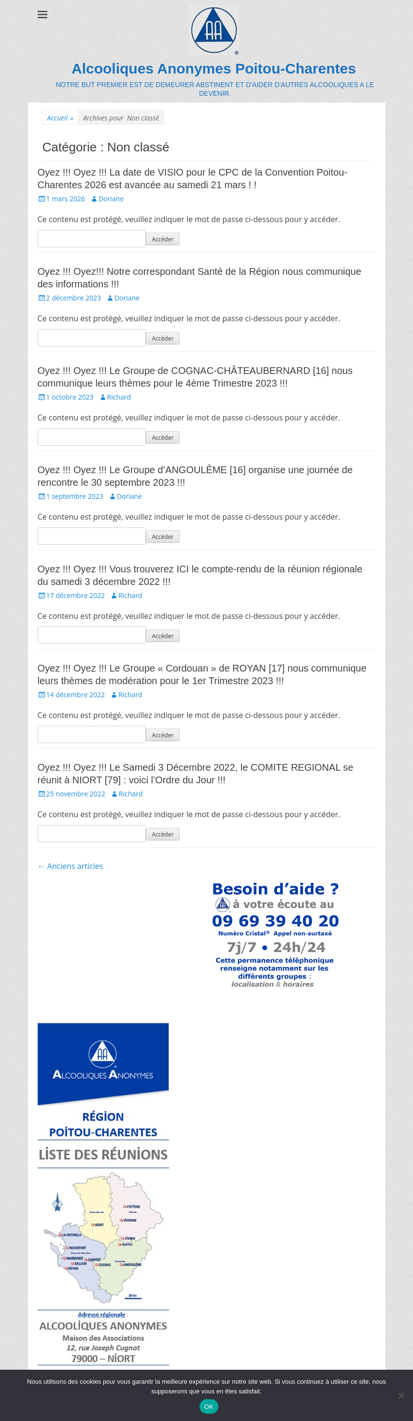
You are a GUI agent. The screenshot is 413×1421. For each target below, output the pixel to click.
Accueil (60, 118)
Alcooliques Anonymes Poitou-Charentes (213, 68)
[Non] (401, 1395)
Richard (119, 397)
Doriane (111, 198)
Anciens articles (70, 866)
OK (209, 1406)
